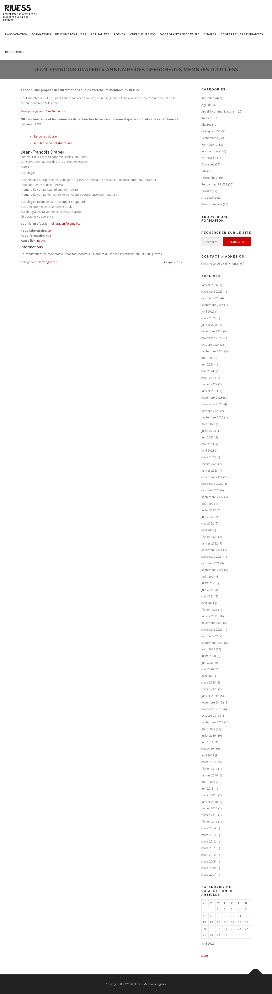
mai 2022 (207, 523)
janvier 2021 (209, 616)
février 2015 (209, 822)
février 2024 (209, 384)
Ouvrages (207, 164)
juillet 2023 (208, 431)
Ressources (15, 52)
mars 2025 (208, 318)
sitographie (208, 197)
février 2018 (209, 795)
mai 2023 (207, 444)
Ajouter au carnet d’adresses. (53, 143)
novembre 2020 (212, 629)
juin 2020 (207, 663)
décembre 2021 (211, 550)
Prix (203, 171)
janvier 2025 (209, 325)
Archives (207, 118)
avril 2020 (207, 676)
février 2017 (209, 808)
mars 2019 (208, 762)
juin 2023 (207, 437)
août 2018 (208, 782)
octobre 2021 (210, 563)
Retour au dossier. (46, 136)
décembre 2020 (211, 623)
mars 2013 (208, 835)
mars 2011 (208, 848)
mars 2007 (208, 874)
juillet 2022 (208, 510)
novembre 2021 (212, 556)
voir (50, 231)
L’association (16, 34)
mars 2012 (208, 841)
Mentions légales (154, 984)
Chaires (210, 34)
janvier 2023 (209, 470)
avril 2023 (207, 450)
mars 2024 (208, 378)
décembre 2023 (211, 397)
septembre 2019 (212, 722)
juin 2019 (207, 742)
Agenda (120, 34)
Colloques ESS (210, 131)
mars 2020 (208, 682)
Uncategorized (47, 262)
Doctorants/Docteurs (180, 34)
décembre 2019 (211, 702)
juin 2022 (207, 517)
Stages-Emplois (211, 204)
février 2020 (209, 689)
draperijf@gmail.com (69, 223)
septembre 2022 (212, 497)
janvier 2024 (209, 391)
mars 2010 (208, 855)
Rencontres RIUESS (70, 34)
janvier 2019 (209, 775)
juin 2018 (207, 788)
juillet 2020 (208, 656)
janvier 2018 (209, 802)
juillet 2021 (208, 583)
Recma (41, 241)
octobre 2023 (210, 411)
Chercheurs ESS (143, 34)
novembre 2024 (212, 338)
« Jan (204, 955)
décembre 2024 (211, 331)
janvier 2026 (209, 285)
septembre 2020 (212, 643)
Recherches (209, 178)
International (209, 151)
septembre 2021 (212, 570)
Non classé (208, 158)
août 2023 (208, 424)
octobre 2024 (210, 345)
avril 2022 (207, 530)
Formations (41, 34)
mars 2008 (208, 868)
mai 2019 (207, 749)
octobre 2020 (210, 636)
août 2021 (208, 576)
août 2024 (208, 358)
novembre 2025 (212, 291)
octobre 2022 (210, 490)
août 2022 (208, 504)
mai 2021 (207, 596)
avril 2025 (207, 311)
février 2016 (209, 815)
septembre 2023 (212, 417)
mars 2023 (208, 457)
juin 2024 (207, 364)
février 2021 (209, 610)
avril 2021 (207, 603)
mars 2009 (208, 861)
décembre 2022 (211, 477)
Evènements (209, 138)
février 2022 (209, 537)
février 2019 (209, 769)
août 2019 (208, 729)
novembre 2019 (212, 709)
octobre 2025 (210, 298)
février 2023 (209, 464)
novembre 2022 (212, 484)
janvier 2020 (209, 696)
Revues (206, 191)
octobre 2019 (210, 715)
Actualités (100, 34)
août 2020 (208, 649)
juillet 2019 (208, 735)
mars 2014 (208, 828)
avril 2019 (207, 755)
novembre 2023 (212, 404)
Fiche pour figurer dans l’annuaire (43, 111)
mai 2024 (207, 371)
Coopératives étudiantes (241, 34)
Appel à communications (218, 111)
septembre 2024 (212, 351)
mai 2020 (207, 669)
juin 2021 (207, 590)
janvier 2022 (209, 543)
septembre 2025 (212, 305)
